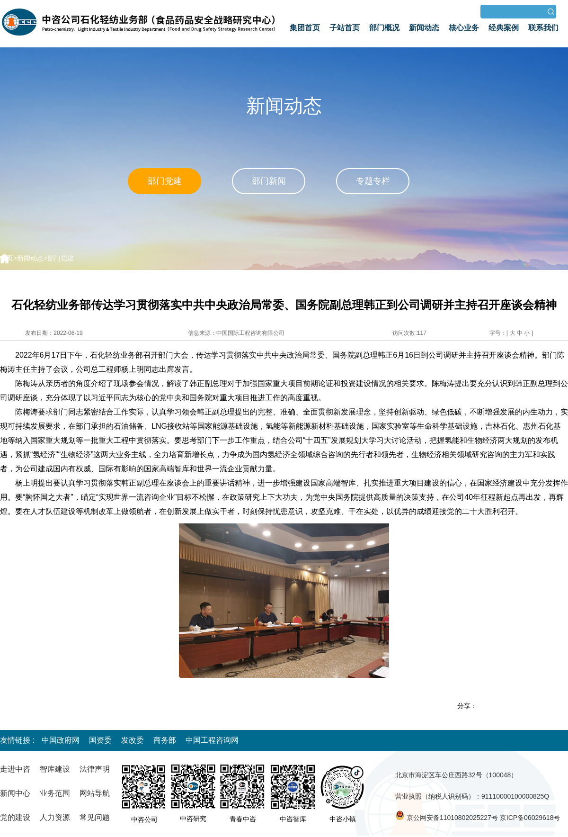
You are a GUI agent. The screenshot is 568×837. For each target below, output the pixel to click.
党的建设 (15, 817)
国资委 (100, 740)
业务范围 (55, 793)
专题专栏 (373, 181)
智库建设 (55, 769)
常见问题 (95, 817)
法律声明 (95, 769)
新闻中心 (15, 793)
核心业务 (464, 28)
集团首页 (305, 28)
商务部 (164, 740)
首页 (6, 258)
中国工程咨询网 (212, 740)
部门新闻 (269, 181)
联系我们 (543, 28)
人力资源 (55, 817)
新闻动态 (424, 28)
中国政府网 (61, 740)
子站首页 (344, 28)
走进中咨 (15, 769)
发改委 (132, 740)
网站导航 (95, 793)
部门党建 (165, 181)
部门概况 (384, 28)
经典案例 (503, 28)
